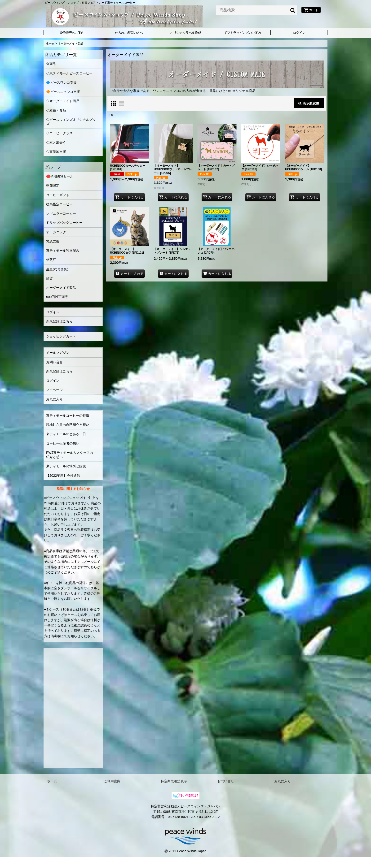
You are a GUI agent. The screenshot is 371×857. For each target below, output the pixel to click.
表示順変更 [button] (308, 103)
